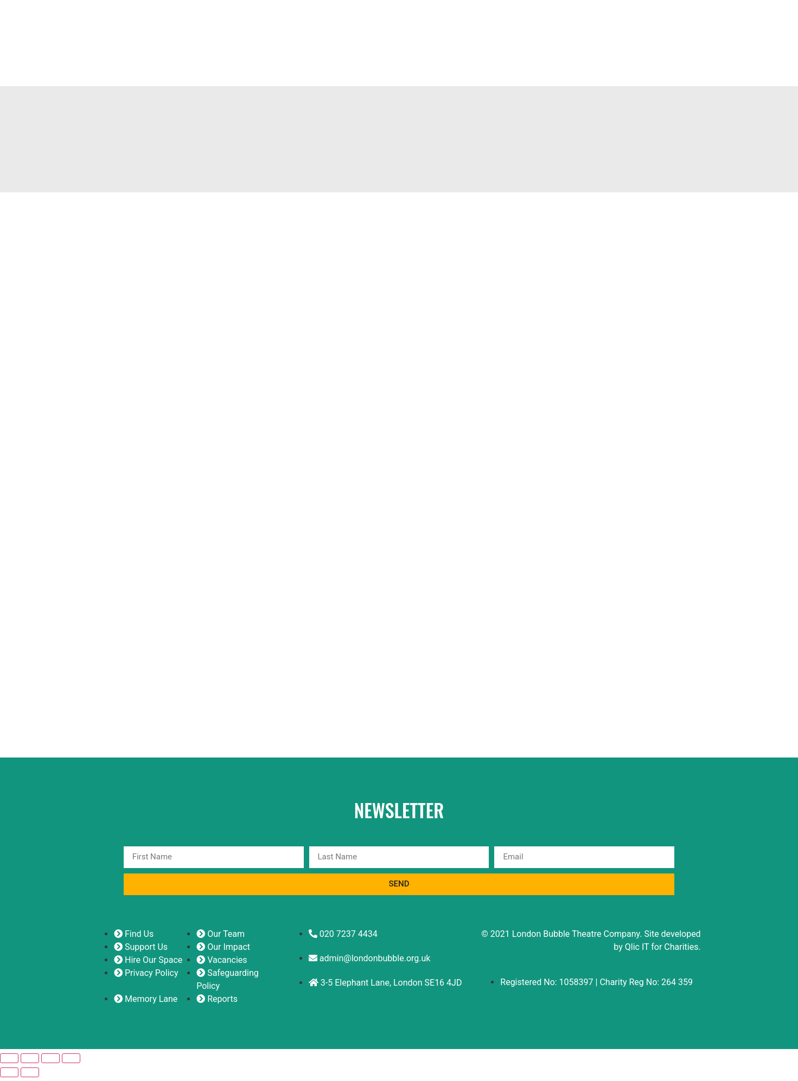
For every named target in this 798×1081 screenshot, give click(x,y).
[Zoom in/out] (9, 1062)
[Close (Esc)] (71, 1062)
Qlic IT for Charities (662, 951)
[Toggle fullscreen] (30, 1062)
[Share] (50, 1062)
